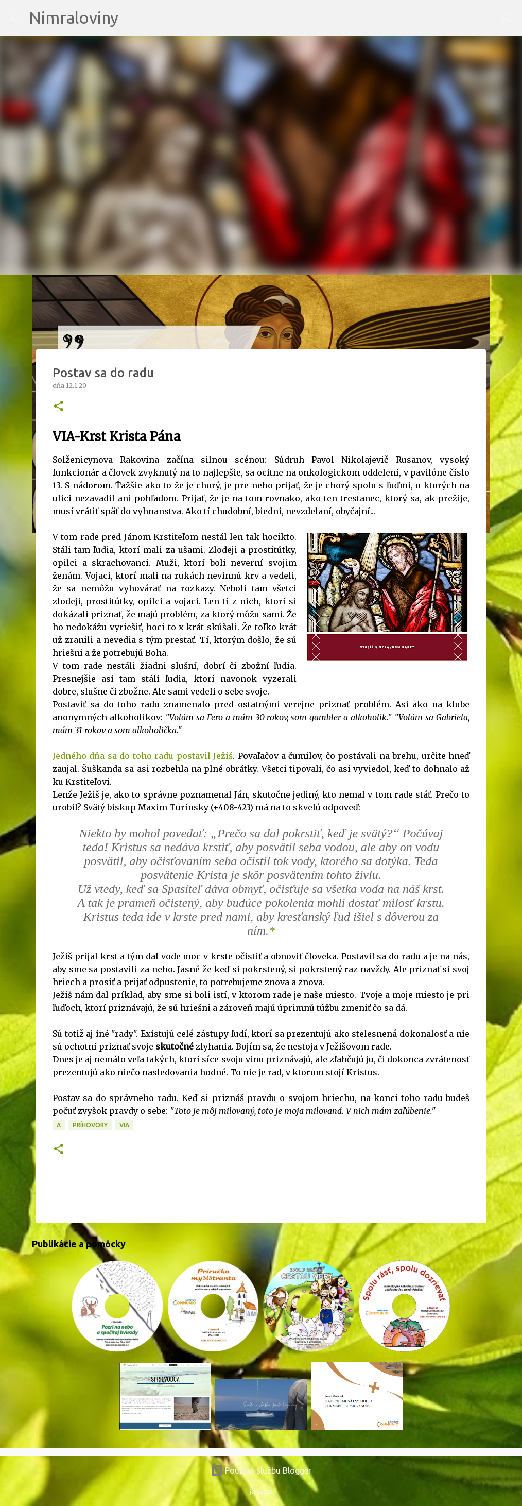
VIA (124, 1125)
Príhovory (90, 1125)
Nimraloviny (73, 17)
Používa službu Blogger (261, 1470)
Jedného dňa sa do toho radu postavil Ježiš (143, 756)
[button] (59, 407)
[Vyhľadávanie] (133, 18)
